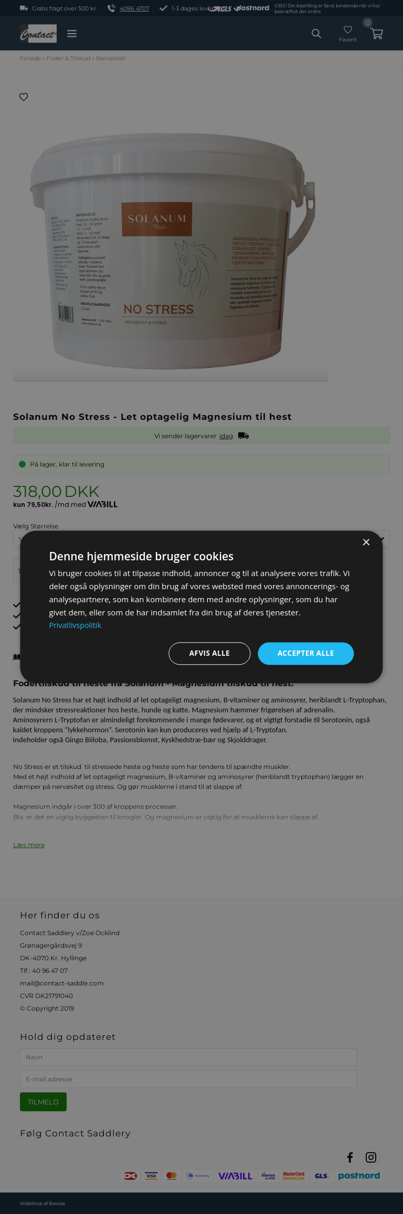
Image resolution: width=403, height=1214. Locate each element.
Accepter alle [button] (304, 653)
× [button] (366, 543)
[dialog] (201, 607)
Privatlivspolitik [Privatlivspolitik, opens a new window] (76, 625)
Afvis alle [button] (207, 653)
